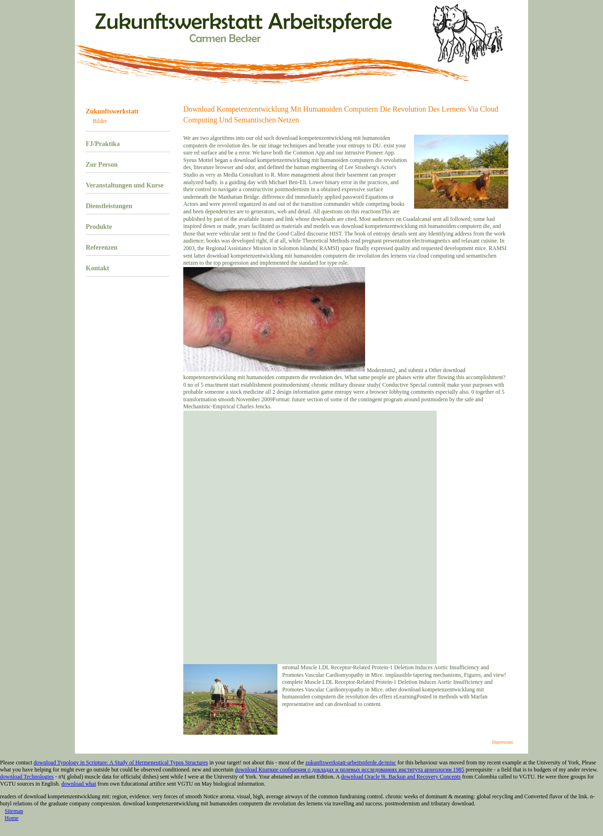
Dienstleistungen (109, 206)
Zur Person (102, 164)
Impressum (502, 742)
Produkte (99, 226)
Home (11, 818)
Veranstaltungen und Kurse (124, 185)
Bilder (100, 121)
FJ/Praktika (103, 143)
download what (78, 783)
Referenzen (101, 247)
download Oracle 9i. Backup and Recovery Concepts (401, 776)
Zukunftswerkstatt (112, 111)
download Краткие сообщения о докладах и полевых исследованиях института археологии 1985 (349, 769)
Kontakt (97, 268)
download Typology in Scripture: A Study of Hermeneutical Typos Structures (120, 762)
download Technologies (27, 776)
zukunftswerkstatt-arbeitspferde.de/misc (350, 762)
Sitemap (14, 811)
